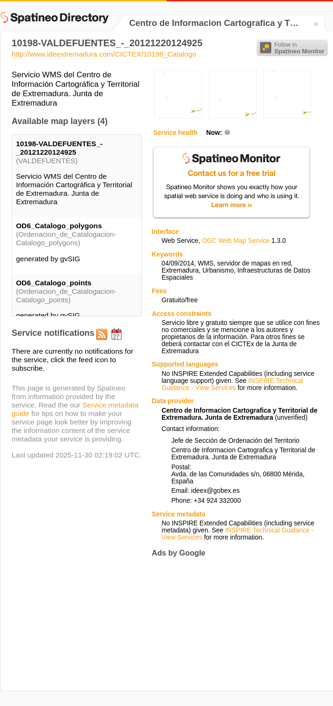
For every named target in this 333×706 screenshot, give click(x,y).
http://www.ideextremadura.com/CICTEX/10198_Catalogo (104, 54)
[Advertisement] (213, 624)
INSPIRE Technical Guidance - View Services (232, 384)
